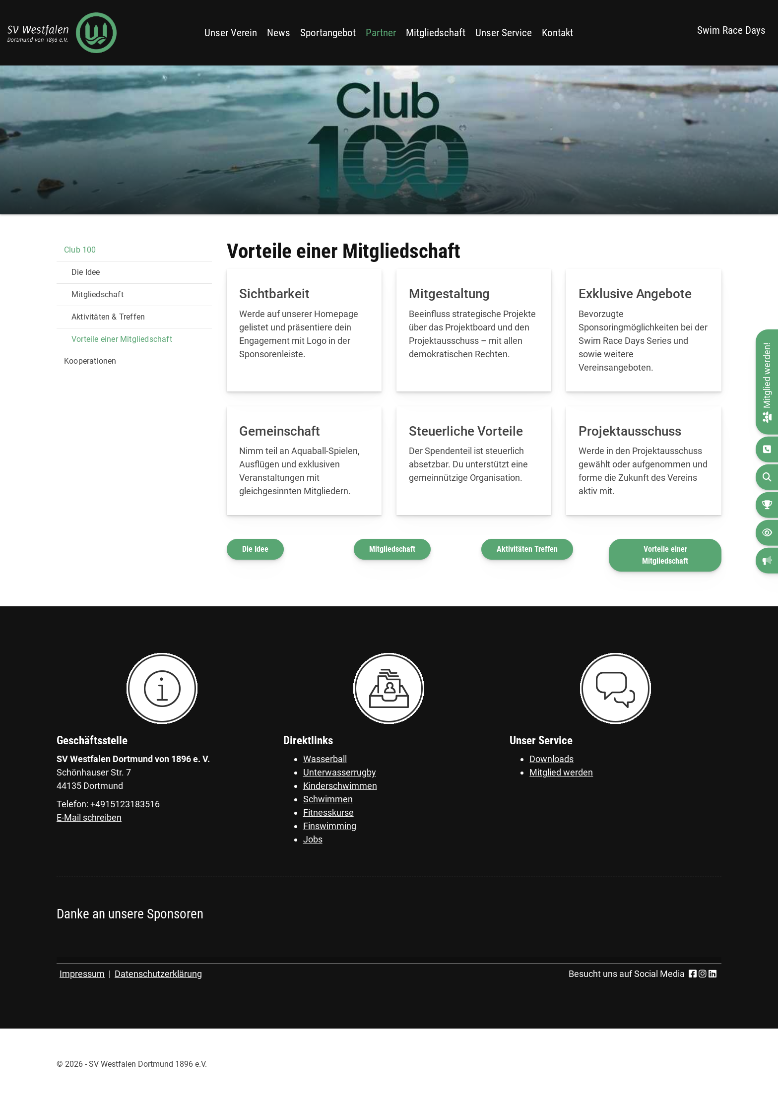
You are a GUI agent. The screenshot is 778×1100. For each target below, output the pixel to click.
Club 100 (80, 250)
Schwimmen (328, 799)
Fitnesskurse (328, 812)
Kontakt (557, 33)
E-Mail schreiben (89, 817)
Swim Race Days (731, 30)
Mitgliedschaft (435, 33)
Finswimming (329, 826)
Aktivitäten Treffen (527, 549)
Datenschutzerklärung (158, 974)
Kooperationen (90, 361)
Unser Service (503, 33)
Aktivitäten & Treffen (108, 317)
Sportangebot (328, 33)
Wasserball (325, 759)
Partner (381, 33)
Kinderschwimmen (340, 785)
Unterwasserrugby (339, 772)
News (278, 33)
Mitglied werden (561, 772)
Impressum (82, 974)
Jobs (313, 839)
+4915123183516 (125, 804)
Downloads (551, 759)
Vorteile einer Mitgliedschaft (665, 555)
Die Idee (255, 549)
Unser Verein (230, 33)
